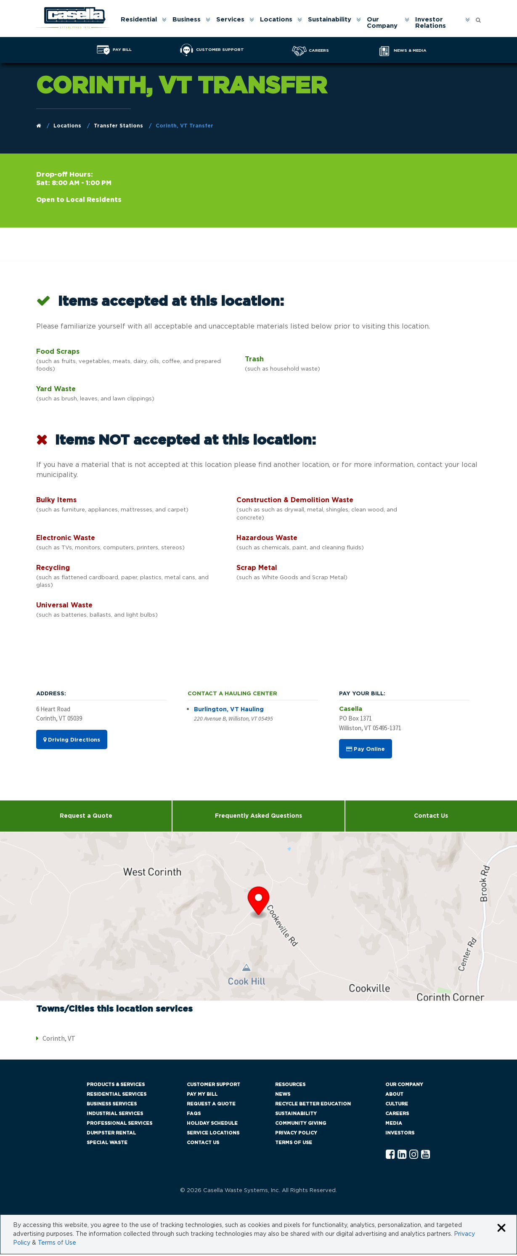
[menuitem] (145, 23)
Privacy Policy (296, 1134)
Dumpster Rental (111, 1134)
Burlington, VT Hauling (229, 711)
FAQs (194, 1115)
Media (393, 1125)
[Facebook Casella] (390, 1156)
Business (189, 20)
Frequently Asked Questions (258, 818)
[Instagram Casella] (413, 1156)
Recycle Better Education (313, 1105)
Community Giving (300, 1125)
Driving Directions (71, 741)
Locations (278, 20)
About (394, 1096)
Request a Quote (86, 818)
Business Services (112, 1105)
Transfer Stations (118, 126)
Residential (141, 20)
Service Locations (213, 1134)
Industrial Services (115, 1115)
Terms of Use (293, 1144)
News (282, 1096)
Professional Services (119, 1125)
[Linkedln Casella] (402, 1156)
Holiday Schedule (212, 1125)
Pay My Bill (202, 1096)
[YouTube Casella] (425, 1156)
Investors (399, 1134)
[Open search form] (478, 18)
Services (233, 20)
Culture (396, 1105)
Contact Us (431, 818)
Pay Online (365, 751)
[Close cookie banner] (501, 1230)
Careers (397, 1115)
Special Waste (107, 1144)
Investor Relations (432, 23)
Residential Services (116, 1096)
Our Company (384, 23)
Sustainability (332, 20)
